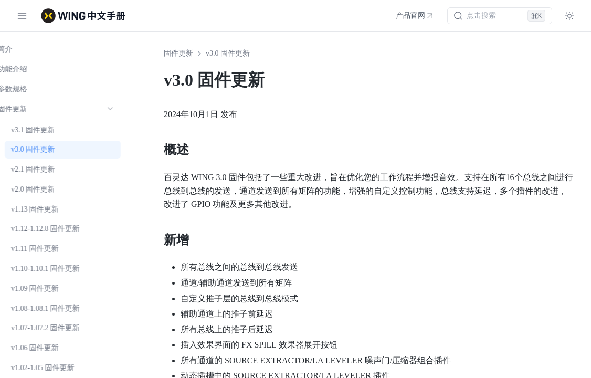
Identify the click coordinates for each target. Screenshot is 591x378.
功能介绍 (27, 69)
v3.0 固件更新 (48, 149)
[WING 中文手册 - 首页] (83, 15)
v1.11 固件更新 (49, 249)
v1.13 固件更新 (49, 209)
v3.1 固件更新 (48, 130)
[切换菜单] (22, 15)
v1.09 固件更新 (49, 288)
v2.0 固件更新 (48, 189)
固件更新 (178, 53)
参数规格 (27, 89)
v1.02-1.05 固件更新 (57, 368)
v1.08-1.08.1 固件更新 (60, 308)
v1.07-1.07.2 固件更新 (60, 328)
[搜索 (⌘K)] (499, 15)
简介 (20, 49)
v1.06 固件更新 (49, 348)
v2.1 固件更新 (48, 169)
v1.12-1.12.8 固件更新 (60, 229)
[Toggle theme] (569, 16)
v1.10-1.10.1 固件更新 (60, 268)
